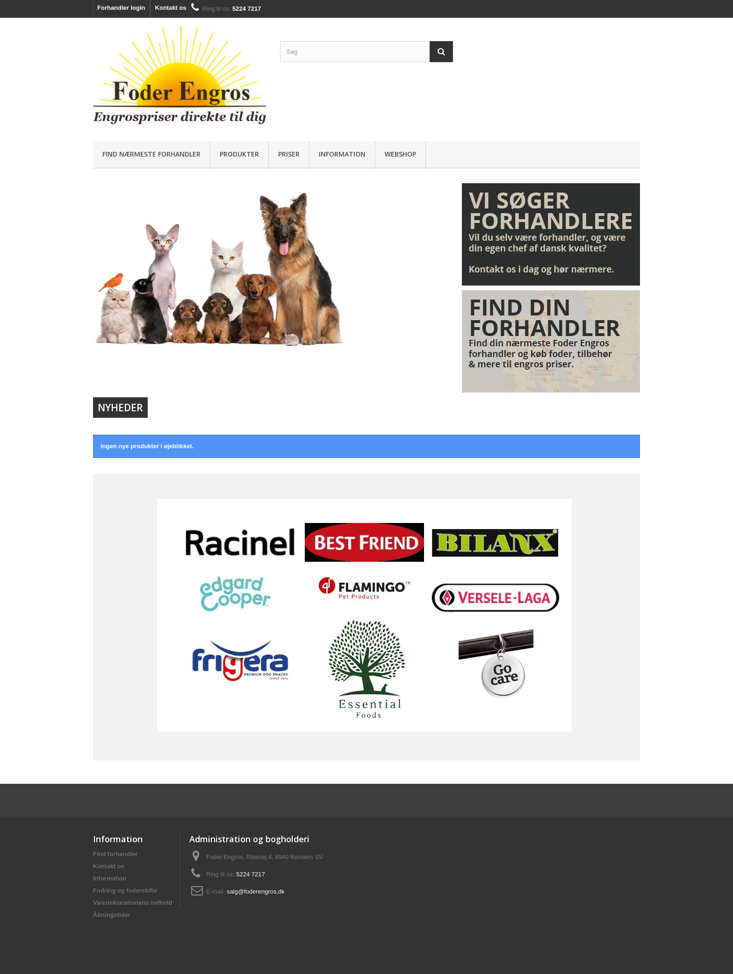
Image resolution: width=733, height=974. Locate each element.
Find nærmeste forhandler (151, 154)
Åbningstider (111, 914)
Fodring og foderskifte (125, 890)
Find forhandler (115, 854)
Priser (289, 154)
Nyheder (120, 407)
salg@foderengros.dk (256, 891)
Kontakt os (171, 7)
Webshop (400, 154)
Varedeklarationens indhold (132, 902)
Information (342, 154)
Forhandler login (121, 7)
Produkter (239, 154)
